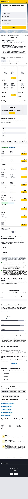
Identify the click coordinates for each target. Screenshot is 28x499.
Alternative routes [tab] (5, 391)
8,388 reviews (8, 318)
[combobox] (4, 10)
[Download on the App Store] (16, 474)
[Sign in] (24, 2)
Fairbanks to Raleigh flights (6, 407)
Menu (26, 2)
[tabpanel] (14, 298)
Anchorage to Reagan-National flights (7, 403)
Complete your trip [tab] (13, 391)
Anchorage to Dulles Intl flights (6, 401)
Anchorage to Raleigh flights (6, 404)
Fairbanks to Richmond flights (6, 409)
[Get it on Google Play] (11, 474)
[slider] (26, 138)
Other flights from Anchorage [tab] (7, 396)
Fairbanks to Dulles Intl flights (6, 410)
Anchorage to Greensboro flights (6, 412)
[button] (14, 13)
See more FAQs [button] (14, 363)
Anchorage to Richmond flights (6, 406)
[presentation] (8, 6)
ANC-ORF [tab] (14, 286)
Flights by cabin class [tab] (21, 391)
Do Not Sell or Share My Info (14, 468)
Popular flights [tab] (16, 396)
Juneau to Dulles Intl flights (5, 415)
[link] (12, 113)
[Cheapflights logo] (4, 1)
